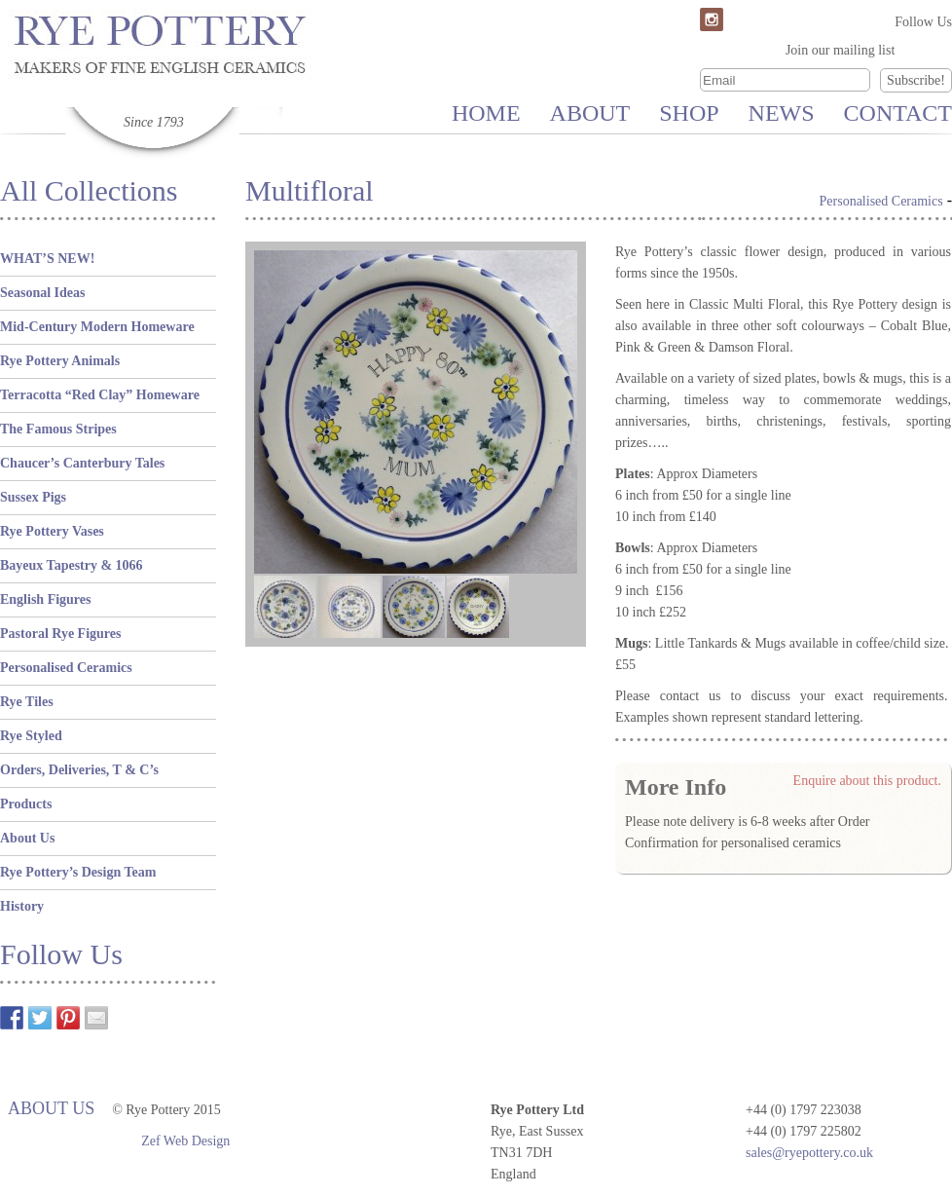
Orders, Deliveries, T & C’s (79, 770)
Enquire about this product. (867, 780)
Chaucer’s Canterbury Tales (82, 463)
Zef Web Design (185, 1141)
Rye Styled (31, 736)
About (590, 113)
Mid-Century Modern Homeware (97, 326)
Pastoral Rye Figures (60, 633)
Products (26, 804)
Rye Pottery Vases (52, 531)
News (782, 113)
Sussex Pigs (33, 497)
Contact (898, 113)
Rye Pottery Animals (60, 361)
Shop (688, 113)
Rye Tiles (27, 701)
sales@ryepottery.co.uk (809, 1152)
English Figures (46, 599)
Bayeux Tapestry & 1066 (71, 565)
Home (486, 113)
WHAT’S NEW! (47, 258)
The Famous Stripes (58, 429)
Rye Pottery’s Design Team (78, 872)
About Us (27, 838)
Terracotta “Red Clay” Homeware (100, 395)
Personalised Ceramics (66, 667)
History (22, 906)
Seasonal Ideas (43, 292)
